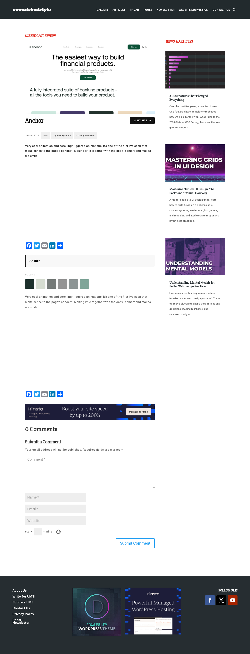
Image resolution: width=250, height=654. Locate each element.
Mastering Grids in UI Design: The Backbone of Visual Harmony (191, 191)
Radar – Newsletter (21, 621)
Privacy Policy (23, 614)
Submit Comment (135, 543)
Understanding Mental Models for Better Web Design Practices (191, 284)
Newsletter (166, 9)
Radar (134, 9)
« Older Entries (178, 329)
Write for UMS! (23, 596)
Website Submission (193, 9)
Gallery (102, 9)
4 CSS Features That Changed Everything (188, 98)
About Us (19, 590)
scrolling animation (85, 135)
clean (45, 135)
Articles (119, 9)
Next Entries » (213, 329)
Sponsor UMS (23, 602)
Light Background (62, 135)
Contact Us (221, 9)
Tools (147, 9)
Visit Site (142, 120)
